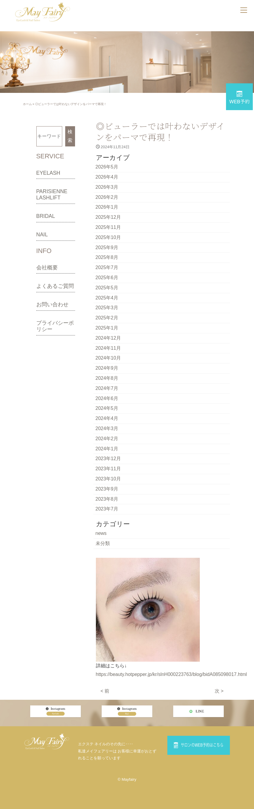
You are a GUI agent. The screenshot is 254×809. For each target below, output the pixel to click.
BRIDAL (45, 216)
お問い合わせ (52, 304)
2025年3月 (107, 307)
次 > (219, 691)
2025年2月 (107, 317)
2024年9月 (107, 368)
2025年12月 (108, 217)
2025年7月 (107, 267)
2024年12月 (108, 338)
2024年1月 (107, 448)
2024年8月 (107, 378)
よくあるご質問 (55, 286)
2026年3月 (107, 187)
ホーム (27, 104)
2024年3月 (107, 428)
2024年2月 (107, 438)
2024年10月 (108, 357)
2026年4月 (107, 176)
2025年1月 (107, 327)
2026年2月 (107, 197)
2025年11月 (108, 227)
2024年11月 (108, 348)
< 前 (105, 691)
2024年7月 (107, 388)
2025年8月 (107, 257)
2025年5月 (107, 287)
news (101, 533)
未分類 (103, 543)
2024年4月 (107, 418)
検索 (70, 136)
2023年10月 (108, 478)
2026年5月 (107, 166)
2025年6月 (107, 277)
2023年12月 (108, 458)
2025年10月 (108, 237)
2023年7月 (107, 508)
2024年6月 (107, 398)
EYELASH (48, 173)
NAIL (42, 235)
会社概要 (47, 268)
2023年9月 (107, 488)
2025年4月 (107, 297)
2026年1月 (107, 207)
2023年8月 (107, 499)
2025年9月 (107, 247)
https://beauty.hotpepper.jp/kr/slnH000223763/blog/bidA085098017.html (171, 674)
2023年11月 (108, 468)
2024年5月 (107, 408)
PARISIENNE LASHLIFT (52, 194)
